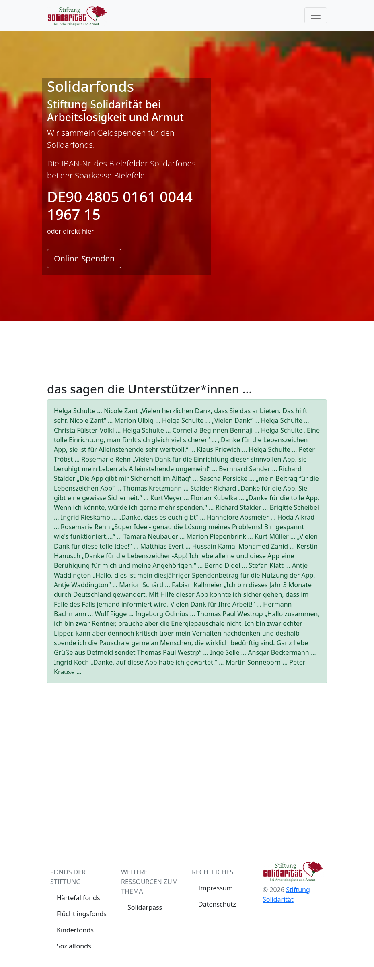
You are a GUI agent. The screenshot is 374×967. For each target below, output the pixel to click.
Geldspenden (121, 132)
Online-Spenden (84, 258)
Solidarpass (144, 907)
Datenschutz (217, 904)
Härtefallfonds (78, 897)
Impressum (215, 888)
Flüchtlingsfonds (82, 913)
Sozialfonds (74, 946)
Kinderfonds (75, 930)
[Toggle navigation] (315, 15)
